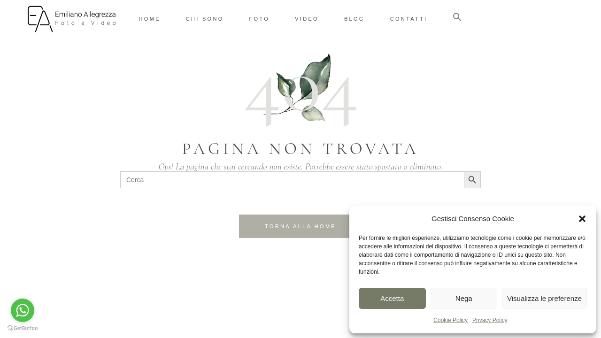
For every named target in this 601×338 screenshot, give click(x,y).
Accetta (392, 298)
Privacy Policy (490, 320)
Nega (463, 298)
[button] (582, 218)
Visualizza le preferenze (544, 298)
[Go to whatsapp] (22, 310)
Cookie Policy (450, 320)
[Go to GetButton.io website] (23, 328)
